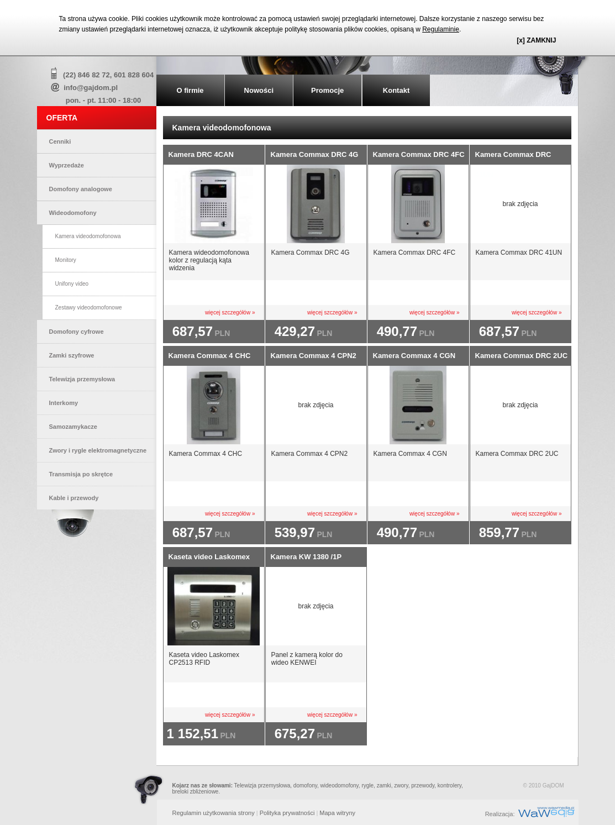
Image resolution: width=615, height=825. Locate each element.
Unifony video (72, 284)
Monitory (65, 260)
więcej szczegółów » (230, 312)
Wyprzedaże (66, 165)
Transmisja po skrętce (81, 474)
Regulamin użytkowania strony (213, 813)
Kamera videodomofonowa (88, 236)
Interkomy (63, 403)
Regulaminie (440, 29)
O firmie (189, 90)
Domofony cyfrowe (76, 331)
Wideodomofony (73, 212)
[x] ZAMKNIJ (536, 40)
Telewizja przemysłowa (82, 379)
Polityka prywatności (287, 813)
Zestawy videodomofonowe (88, 307)
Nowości (259, 90)
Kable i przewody (74, 498)
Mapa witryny (337, 813)
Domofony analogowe (80, 189)
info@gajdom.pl (91, 87)
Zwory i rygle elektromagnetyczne (98, 450)
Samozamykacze (73, 426)
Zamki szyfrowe (71, 355)
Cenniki (60, 141)
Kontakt (396, 90)
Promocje (327, 90)
